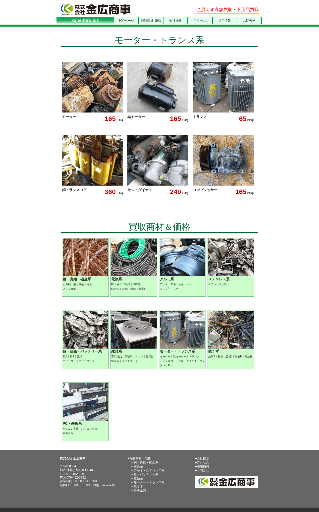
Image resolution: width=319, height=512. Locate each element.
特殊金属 (140, 490)
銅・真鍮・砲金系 (146, 462)
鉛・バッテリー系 (146, 474)
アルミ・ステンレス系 (149, 470)
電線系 (138, 466)
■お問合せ (202, 470)
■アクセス (202, 462)
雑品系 (138, 478)
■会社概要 (202, 458)
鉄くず (138, 486)
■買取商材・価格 (139, 458)
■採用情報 (202, 466)
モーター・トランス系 (149, 482)
